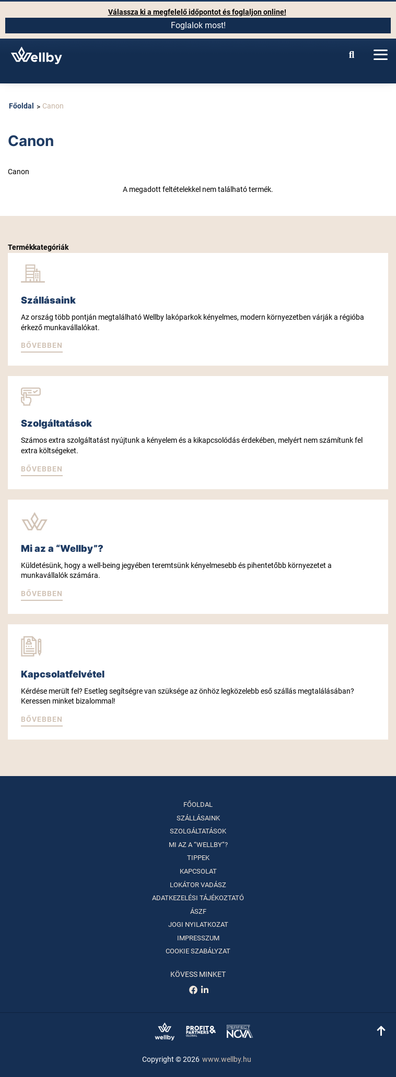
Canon (53, 106)
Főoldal (21, 106)
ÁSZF (198, 911)
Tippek (198, 858)
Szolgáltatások (198, 831)
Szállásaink (198, 818)
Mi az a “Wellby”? (198, 845)
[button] (42, 346)
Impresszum (198, 938)
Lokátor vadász (198, 885)
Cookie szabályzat (198, 951)
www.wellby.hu (226, 1059)
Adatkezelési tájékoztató (198, 898)
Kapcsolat (198, 871)
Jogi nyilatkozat (198, 924)
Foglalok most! (198, 25)
